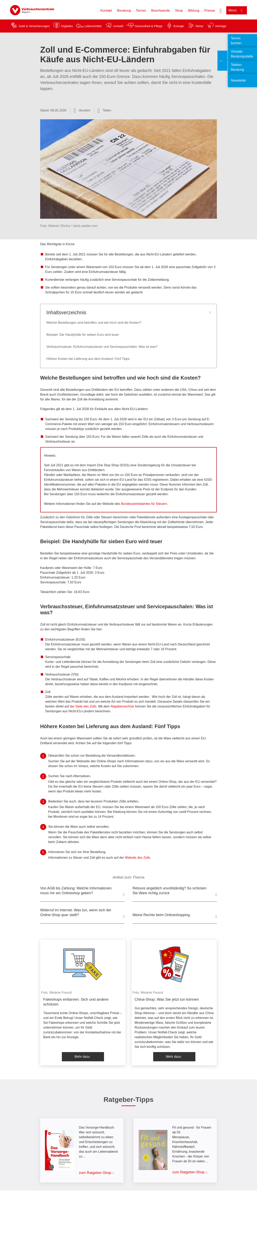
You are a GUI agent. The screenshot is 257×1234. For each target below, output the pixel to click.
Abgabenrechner (122, 706)
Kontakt (106, 10)
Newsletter (238, 80)
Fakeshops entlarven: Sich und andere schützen (75, 1001)
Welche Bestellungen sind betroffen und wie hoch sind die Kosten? (93, 322)
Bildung (193, 10)
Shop (179, 10)
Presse (209, 10)
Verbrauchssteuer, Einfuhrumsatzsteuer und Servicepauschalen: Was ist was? (101, 346)
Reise (199, 26)
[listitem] (82, 1002)
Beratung (124, 10)
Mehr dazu (82, 1056)
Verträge (220, 26)
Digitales (67, 26)
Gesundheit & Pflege (149, 26)
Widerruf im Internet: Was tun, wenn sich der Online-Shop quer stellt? (75, 912)
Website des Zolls (137, 857)
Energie (178, 26)
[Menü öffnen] (236, 10)
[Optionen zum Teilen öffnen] (104, 110)
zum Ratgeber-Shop (95, 1173)
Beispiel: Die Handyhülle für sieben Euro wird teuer (82, 334)
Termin (141, 10)
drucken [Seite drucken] (84, 110)
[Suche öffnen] (221, 10)
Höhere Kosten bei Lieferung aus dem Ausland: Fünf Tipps (88, 358)
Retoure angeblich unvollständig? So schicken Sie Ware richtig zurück (169, 890)
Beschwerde (160, 10)
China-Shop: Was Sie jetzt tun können (167, 999)
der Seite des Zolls (83, 706)
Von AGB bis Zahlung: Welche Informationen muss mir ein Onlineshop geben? (76, 890)
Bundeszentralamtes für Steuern (144, 503)
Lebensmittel (93, 26)
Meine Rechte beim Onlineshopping (161, 915)
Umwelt (118, 26)
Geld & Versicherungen (34, 26)
